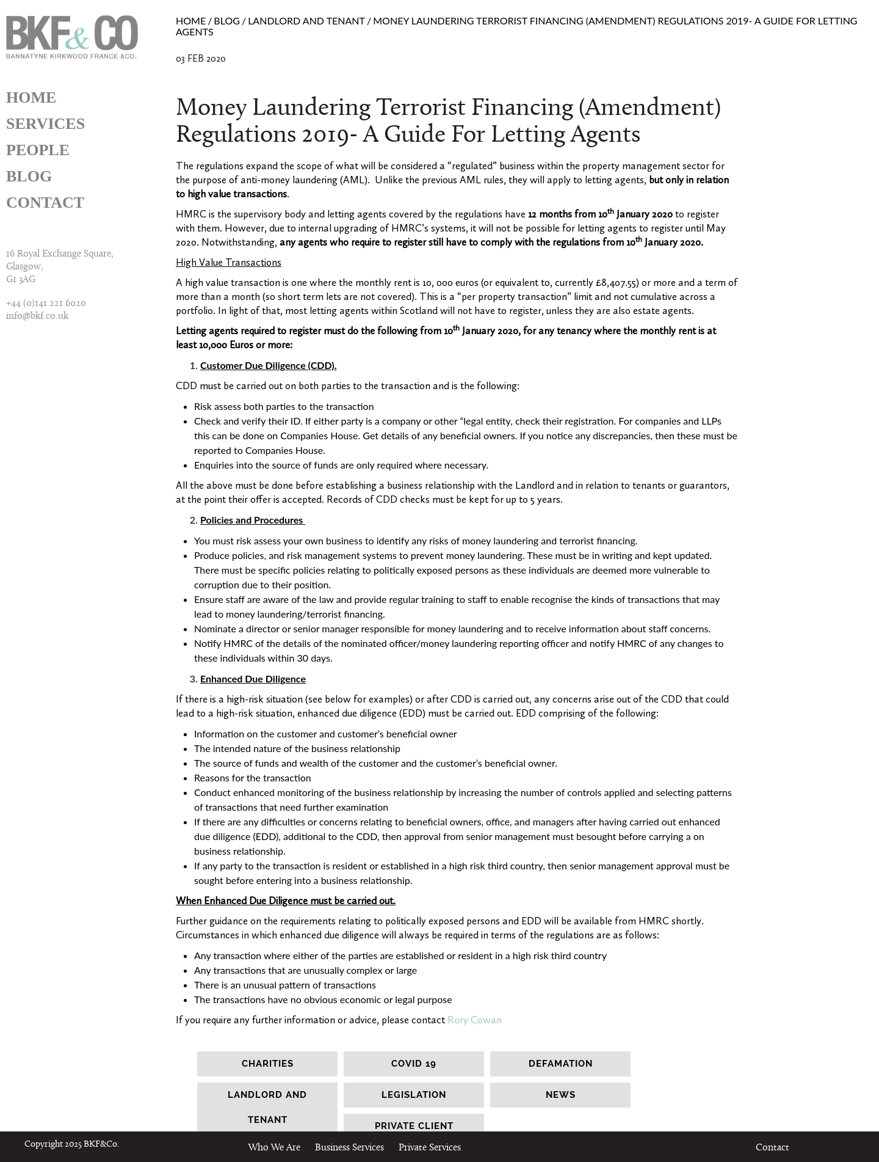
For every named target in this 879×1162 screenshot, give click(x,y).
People (38, 150)
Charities (268, 1063)
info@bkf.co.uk (37, 316)
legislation (414, 1094)
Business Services (349, 1148)
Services (45, 124)
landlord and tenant (267, 1107)
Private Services (430, 1148)
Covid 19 (413, 1063)
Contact (45, 202)
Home (31, 97)
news (561, 1094)
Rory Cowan (474, 1020)
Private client (414, 1125)
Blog (29, 176)
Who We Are (274, 1148)
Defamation (561, 1063)
